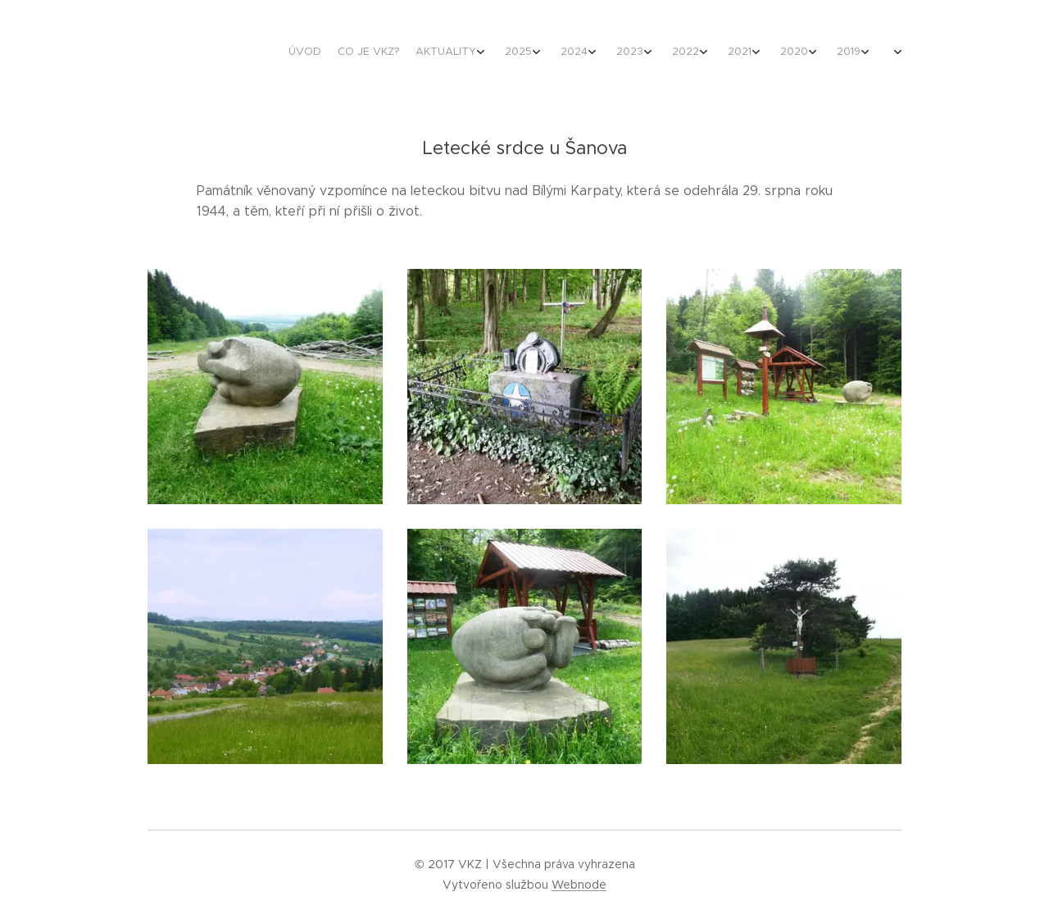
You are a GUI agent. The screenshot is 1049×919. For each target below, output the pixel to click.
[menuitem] (551, 53)
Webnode (579, 884)
